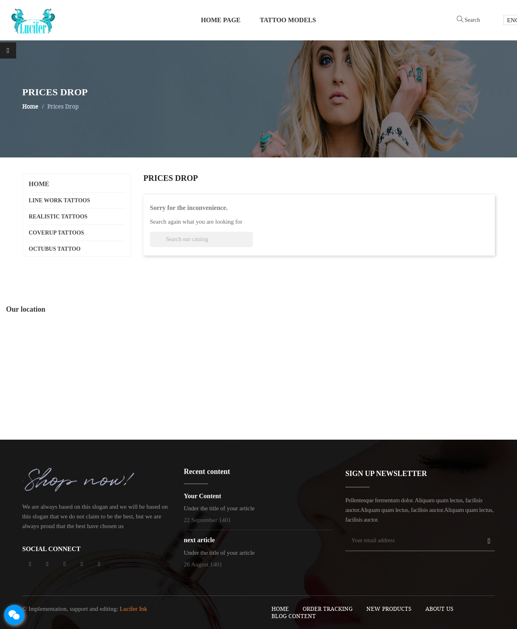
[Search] (201, 239)
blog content (293, 616)
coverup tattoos (56, 233)
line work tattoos (59, 200)
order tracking (328, 608)
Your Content (202, 496)
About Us (439, 608)
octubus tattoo (55, 249)
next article (199, 540)
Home (39, 183)
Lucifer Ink (133, 609)
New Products (389, 608)
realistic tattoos (58, 217)
